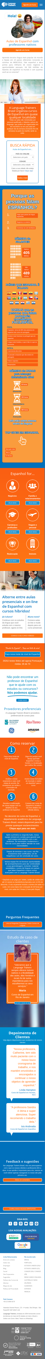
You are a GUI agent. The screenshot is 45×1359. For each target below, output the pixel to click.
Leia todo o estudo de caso (22, 1003)
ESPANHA (27, 1289)
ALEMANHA (28, 1286)
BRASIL (26, 1260)
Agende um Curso (29, 5)
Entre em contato (9, 1260)
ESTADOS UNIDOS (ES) (32, 1268)
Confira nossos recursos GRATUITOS (22, 1209)
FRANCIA (27, 1292)
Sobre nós (6, 1263)
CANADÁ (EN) (29, 1271)
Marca (8, 452)
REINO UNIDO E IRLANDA (32, 1277)
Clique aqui (28, 171)
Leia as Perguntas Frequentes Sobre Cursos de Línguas (22, 924)
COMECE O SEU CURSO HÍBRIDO (22, 636)
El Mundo (9, 456)
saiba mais (22, 700)
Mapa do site (7, 1286)
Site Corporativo (8, 1274)
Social (5, 1271)
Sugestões (6, 1277)
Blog (4, 1268)
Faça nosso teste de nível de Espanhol (22, 654)
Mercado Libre (10, 449)
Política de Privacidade (10, 1289)
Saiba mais (22, 178)
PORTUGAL (28, 1263)
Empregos (6, 1266)
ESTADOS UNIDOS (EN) (32, 1266)
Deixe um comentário (22, 1180)
